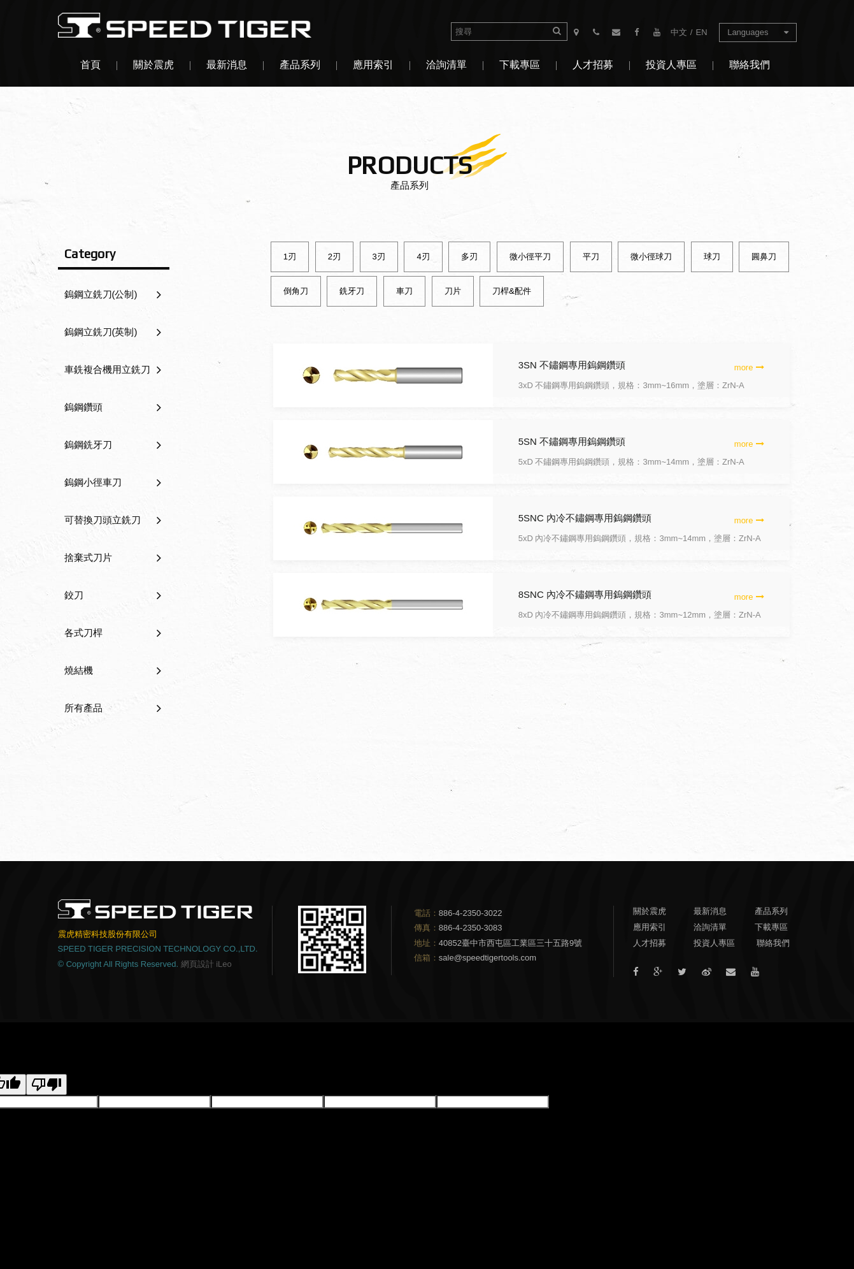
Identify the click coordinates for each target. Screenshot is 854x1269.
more (749, 367)
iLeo (224, 964)
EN (701, 32)
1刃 (289, 256)
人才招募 (593, 64)
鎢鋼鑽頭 (112, 407)
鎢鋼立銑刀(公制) (112, 294)
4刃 (422, 256)
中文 (679, 32)
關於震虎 (153, 64)
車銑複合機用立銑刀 (112, 369)
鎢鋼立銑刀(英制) (112, 332)
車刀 (404, 291)
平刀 (591, 256)
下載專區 (519, 64)
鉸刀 (112, 595)
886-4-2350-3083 (470, 927)
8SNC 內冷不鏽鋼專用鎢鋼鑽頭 (584, 594)
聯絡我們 (749, 64)
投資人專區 (671, 64)
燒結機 (112, 670)
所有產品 (112, 708)
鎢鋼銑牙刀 (112, 445)
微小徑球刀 (651, 256)
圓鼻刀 (763, 256)
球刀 (712, 256)
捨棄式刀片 (112, 557)
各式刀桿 (112, 633)
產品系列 (300, 64)
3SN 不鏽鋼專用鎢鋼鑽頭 (571, 364)
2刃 (334, 256)
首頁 (90, 64)
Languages (757, 32)
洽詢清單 (446, 64)
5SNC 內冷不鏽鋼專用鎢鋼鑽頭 (584, 517)
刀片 (453, 291)
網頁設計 (197, 964)
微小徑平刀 (530, 256)
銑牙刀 (351, 291)
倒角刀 (295, 291)
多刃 (469, 256)
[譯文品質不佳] (46, 1084)
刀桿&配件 (511, 291)
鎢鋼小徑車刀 (112, 482)
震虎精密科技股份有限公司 (195, 25)
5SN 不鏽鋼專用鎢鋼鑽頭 (571, 441)
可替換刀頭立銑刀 (112, 520)
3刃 (379, 256)
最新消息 (226, 64)
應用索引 (373, 64)
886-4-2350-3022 (470, 913)
